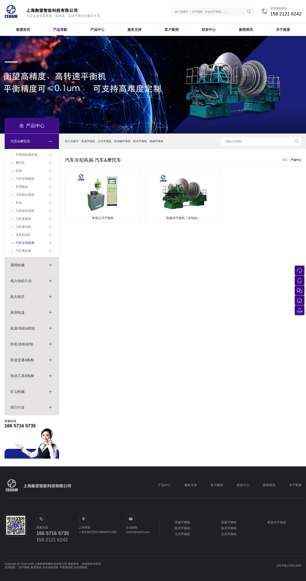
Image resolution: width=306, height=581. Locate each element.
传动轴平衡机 (122, 141)
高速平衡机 (88, 141)
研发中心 (209, 30)
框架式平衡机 (276, 522)
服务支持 (134, 30)
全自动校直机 (50, 567)
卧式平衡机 (140, 141)
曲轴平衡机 (156, 141)
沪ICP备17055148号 (289, 565)
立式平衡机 (104, 141)
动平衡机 (24, 567)
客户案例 (172, 30)
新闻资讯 (246, 30)
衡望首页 (23, 30)
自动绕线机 (80, 567)
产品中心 (97, 30)
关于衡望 (283, 30)
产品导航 (60, 30)
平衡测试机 (66, 567)
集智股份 (36, 567)
